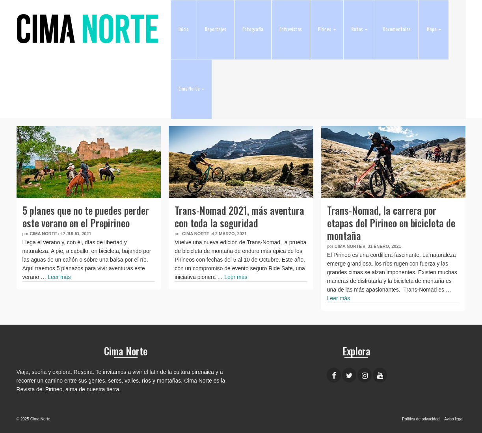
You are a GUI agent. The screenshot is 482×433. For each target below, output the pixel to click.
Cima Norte (43, 233)
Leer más (59, 277)
